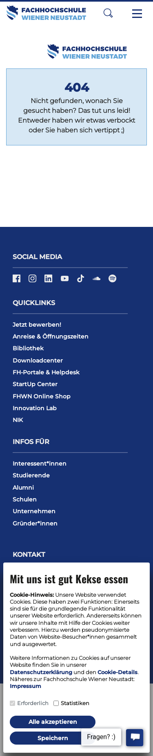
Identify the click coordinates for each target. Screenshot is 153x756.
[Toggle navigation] (137, 13)
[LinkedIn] (49, 281)
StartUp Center (35, 384)
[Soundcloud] (97, 281)
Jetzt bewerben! (37, 324)
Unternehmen (34, 511)
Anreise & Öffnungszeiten (51, 336)
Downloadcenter (38, 360)
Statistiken (75, 703)
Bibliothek (28, 348)
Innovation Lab (35, 408)
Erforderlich (33, 703)
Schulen (25, 499)
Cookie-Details (117, 672)
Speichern (53, 738)
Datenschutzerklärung (41, 672)
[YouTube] (65, 281)
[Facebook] (17, 281)
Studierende (31, 475)
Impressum (25, 686)
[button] (108, 13)
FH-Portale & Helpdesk (46, 372)
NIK (18, 420)
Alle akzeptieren (53, 721)
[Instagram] (33, 281)
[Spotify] (112, 281)
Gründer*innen (35, 523)
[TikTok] (81, 281)
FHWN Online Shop (42, 396)
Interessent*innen (40, 463)
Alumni (23, 487)
